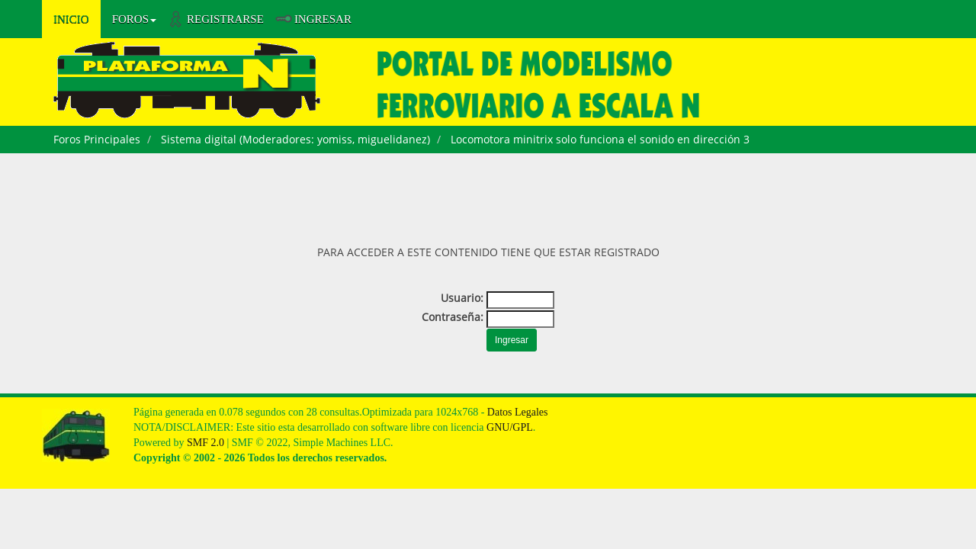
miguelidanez (392, 139)
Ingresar (323, 19)
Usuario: (462, 298)
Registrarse (225, 19)
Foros (134, 19)
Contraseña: (452, 317)
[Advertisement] (488, 195)
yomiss (334, 139)
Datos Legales (517, 412)
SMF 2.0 (205, 442)
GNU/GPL (509, 427)
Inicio (71, 19)
